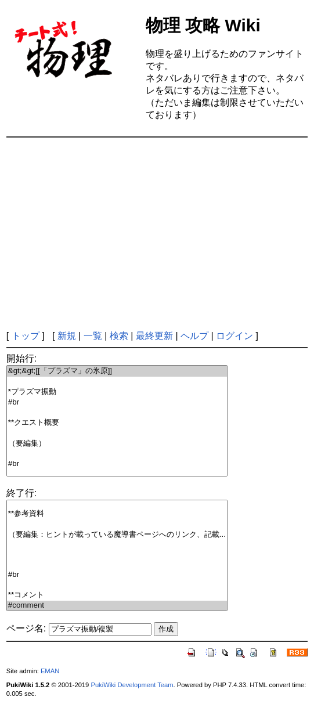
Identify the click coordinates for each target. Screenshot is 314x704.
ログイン (234, 336)
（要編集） (117, 443)
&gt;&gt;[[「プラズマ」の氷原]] (117, 371)
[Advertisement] (160, 234)
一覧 (93, 336)
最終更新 (154, 336)
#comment (117, 606)
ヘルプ (194, 336)
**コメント (117, 595)
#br (117, 402)
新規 (66, 336)
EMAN (50, 670)
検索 (119, 336)
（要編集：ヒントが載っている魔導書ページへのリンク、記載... (117, 534)
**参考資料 (117, 513)
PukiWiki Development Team (132, 684)
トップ (25, 336)
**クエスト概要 (117, 422)
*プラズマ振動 (117, 392)
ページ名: (26, 628)
